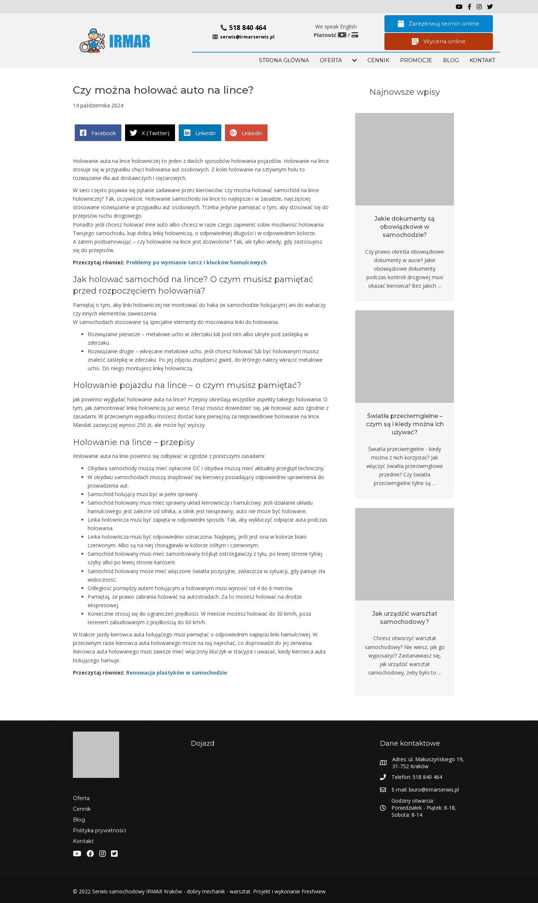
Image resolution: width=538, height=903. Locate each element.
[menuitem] (354, 60)
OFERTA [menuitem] (331, 60)
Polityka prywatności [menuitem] (99, 830)
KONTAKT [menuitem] (482, 60)
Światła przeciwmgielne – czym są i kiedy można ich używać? (405, 424)
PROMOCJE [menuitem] (416, 60)
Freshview (313, 891)
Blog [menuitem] (79, 819)
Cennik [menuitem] (378, 60)
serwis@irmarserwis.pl (247, 37)
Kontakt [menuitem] (83, 841)
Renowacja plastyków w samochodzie (176, 672)
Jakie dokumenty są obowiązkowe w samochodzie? (404, 227)
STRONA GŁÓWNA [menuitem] (284, 60)
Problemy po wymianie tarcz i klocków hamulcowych (196, 262)
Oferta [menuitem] (81, 798)
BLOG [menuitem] (451, 60)
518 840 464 (247, 27)
